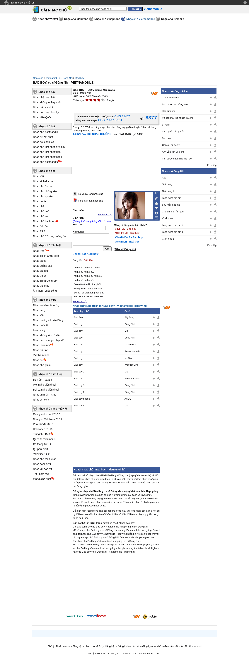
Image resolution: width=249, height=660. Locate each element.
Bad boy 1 (79, 372)
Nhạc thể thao (41, 285)
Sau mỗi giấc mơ (171, 204)
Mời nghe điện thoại (44, 384)
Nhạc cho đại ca (42, 186)
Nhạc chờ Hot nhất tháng (47, 156)
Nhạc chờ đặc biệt (49, 245)
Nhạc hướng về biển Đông (48, 320)
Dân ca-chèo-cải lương (46, 305)
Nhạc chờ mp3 (47, 299)
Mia (126, 331)
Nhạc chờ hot (46, 126)
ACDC (127, 399)
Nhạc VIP (38, 176)
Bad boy (79, 78)
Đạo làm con (168, 111)
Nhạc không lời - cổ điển (47, 335)
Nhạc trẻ (38, 360)
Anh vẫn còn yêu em (173, 151)
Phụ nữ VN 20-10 (43, 424)
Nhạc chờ (38, 78)
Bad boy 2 (79, 393)
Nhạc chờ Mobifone (76, 19)
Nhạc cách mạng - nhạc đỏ (48, 340)
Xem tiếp (211, 165)
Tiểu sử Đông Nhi (125, 249)
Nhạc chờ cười (41, 211)
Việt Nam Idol (41, 355)
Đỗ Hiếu (88, 261)
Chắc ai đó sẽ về (171, 145)
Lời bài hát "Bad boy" (86, 254)
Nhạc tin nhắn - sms (44, 394)
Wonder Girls (131, 365)
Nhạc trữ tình (40, 350)
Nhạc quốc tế (40, 325)
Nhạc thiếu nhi (41, 345)
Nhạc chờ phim (42, 365)
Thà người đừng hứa (173, 131)
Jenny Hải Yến (132, 352)
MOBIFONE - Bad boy (127, 233)
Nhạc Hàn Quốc (42, 117)
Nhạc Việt (38, 315)
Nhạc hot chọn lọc (43, 141)
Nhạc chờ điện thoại (50, 374)
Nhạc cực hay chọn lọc (46, 112)
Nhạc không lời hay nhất (47, 102)
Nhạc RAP (39, 231)
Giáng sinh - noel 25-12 (46, 414)
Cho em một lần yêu (173, 211)
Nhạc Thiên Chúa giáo (46, 255)
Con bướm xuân (170, 97)
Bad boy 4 (79, 406)
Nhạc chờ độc (46, 170)
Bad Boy (78, 318)
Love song (39, 330)
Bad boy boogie (82, 399)
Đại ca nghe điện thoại (46, 389)
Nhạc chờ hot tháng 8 (45, 131)
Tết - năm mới (41, 473)
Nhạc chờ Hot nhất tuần (47, 151)
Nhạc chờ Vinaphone (107, 19)
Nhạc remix (39, 201)
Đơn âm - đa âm (42, 379)
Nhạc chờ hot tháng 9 (45, 161)
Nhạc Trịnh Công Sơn (45, 280)
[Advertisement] (116, 585)
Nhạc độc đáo (41, 226)
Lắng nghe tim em (171, 198)
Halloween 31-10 (42, 429)
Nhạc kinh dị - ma (43, 181)
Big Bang (129, 318)
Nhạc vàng (39, 310)
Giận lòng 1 (168, 238)
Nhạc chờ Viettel (48, 19)
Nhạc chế (38, 206)
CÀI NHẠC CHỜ (54, 10)
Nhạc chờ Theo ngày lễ (52, 408)
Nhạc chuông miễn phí (23, 2)
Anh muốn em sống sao (175, 104)
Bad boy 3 (79, 386)
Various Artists (132, 379)
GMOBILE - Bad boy (127, 241)
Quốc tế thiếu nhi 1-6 (45, 439)
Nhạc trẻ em (40, 275)
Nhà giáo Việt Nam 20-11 (47, 419)
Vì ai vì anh (168, 218)
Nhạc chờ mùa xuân (44, 459)
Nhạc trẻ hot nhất (43, 136)
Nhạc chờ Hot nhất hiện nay (49, 146)
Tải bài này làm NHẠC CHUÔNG (92, 134)
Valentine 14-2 (41, 454)
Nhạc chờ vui (40, 216)
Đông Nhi (68, 78)
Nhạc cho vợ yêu (43, 196)
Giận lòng (167, 184)
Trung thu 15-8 (41, 434)
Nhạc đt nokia (41, 399)
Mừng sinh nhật (42, 478)
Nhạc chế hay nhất (44, 97)
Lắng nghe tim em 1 (172, 232)
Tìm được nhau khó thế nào (177, 158)
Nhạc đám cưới (42, 464)
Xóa (164, 177)
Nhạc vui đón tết (42, 469)
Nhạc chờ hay (46, 91)
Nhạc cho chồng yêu (45, 191)
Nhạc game (39, 260)
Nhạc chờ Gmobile (172, 19)
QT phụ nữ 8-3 (41, 449)
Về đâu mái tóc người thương (177, 117)
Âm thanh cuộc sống (45, 290)
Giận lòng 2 (168, 191)
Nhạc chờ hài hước (44, 221)
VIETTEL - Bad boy (125, 228)
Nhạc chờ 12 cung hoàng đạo (50, 236)
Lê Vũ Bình (130, 345)
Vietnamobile (53, 78)
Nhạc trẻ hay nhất (43, 107)
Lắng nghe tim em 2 (172, 225)
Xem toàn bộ (105, 214)
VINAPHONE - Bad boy (129, 237)
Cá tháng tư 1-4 (42, 444)
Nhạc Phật (39, 250)
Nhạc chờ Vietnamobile (140, 19)
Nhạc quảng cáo (42, 265)
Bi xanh (166, 124)
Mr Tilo (128, 359)
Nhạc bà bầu (40, 270)
